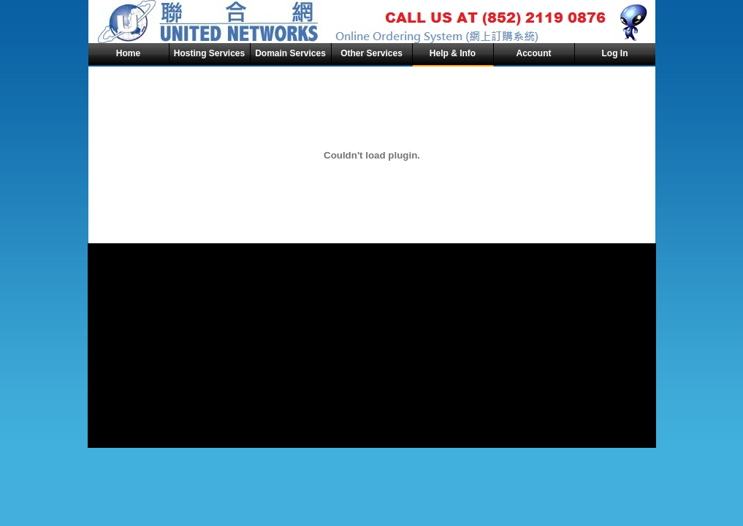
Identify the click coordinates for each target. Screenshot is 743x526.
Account (534, 53)
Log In (615, 53)
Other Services (371, 53)
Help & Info (453, 53)
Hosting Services (209, 53)
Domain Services (290, 53)
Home (128, 53)
